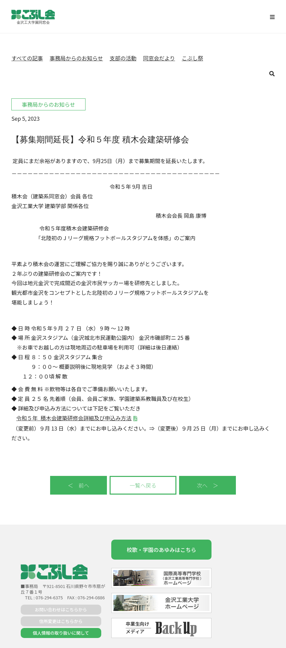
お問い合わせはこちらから (61, 609)
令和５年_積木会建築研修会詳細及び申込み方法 (74, 418)
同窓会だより (159, 58)
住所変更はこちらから (61, 621)
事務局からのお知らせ (76, 58)
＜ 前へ (78, 485)
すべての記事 (27, 58)
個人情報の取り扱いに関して (61, 633)
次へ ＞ (207, 485)
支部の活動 (123, 58)
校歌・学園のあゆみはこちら (161, 550)
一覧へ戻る (143, 485)
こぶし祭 (192, 58)
